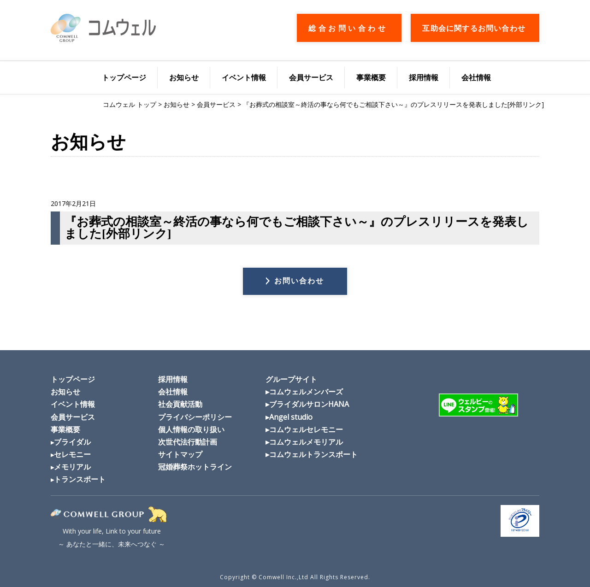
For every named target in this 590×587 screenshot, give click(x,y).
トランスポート (80, 479)
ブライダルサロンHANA (309, 404)
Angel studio (291, 417)
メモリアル (72, 467)
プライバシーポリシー (195, 417)
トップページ (124, 77)
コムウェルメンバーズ (306, 392)
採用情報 (423, 77)
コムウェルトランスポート (313, 454)
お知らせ (184, 77)
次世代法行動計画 (187, 442)
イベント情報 (244, 77)
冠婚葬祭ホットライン (195, 467)
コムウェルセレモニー (306, 429)
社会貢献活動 (180, 404)
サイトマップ (180, 454)
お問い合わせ (299, 281)
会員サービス (311, 77)
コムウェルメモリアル (306, 442)
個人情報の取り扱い (191, 429)
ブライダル (72, 442)
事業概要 (371, 77)
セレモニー (72, 454)
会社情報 (476, 77)
